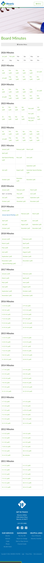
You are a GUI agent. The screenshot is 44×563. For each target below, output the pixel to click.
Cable (7, 541)
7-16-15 (4, 350)
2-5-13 (25, 401)
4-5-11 (25, 470)
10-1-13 (25, 419)
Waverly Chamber (36, 538)
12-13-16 (26, 327)
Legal (23, 554)
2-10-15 (25, 337)
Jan (3, 56)
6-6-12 (25, 442)
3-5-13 (4, 406)
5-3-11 (4, 474)
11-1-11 (4, 487)
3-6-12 (4, 438)
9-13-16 (4, 323)
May (29, 108)
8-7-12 (25, 446)
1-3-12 (4, 433)
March (28, 149)
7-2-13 (4, 414)
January (4, 149)
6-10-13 (25, 410)
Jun (38, 71)
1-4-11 (4, 465)
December (29, 179)
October (4, 179)
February (18, 149)
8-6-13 (25, 414)
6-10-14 (25, 378)
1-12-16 (4, 305)
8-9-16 (25, 318)
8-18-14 (25, 382)
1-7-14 (4, 369)
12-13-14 (26, 391)
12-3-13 (25, 423)
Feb (10, 56)
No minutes (26, 455)
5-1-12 (4, 442)
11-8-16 (4, 327)
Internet (7, 538)
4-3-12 (25, 438)
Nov (29, 113)
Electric (8, 536)
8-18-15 (25, 350)
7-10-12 (4, 446)
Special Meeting (7, 263)
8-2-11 (25, 478)
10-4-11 (25, 483)
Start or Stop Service (22, 541)
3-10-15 (4, 342)
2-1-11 (25, 465)
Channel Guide (22, 544)
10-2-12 (25, 451)
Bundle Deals (8, 546)
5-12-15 (4, 346)
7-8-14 (4, 382)
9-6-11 (4, 483)
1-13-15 (4, 337)
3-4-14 (4, 374)
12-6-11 (25, 487)
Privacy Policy (29, 554)
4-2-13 (25, 406)
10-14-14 (26, 387)
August (18, 170)
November (19, 201)
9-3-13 (4, 419)
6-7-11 (25, 474)
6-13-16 (25, 314)
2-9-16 (25, 305)
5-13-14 (4, 378)
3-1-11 (4, 470)
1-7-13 (4, 401)
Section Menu (22, 44)
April (3, 153)
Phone (8, 544)
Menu (38, 4)
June (28, 157)
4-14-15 (25, 342)
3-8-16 (4, 310)
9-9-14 (4, 387)
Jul (3, 78)
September (29, 166)
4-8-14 (25, 374)
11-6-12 (4, 455)
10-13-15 (26, 355)
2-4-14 (25, 369)
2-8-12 (25, 433)
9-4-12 (4, 451)
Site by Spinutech (38, 554)
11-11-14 (5, 391)
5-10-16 (4, 314)
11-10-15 (5, 359)
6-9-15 (25, 346)
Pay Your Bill (22, 536)
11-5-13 (4, 423)
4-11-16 (25, 310)
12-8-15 (25, 359)
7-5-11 (4, 478)
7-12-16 (4, 318)
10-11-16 (26, 323)
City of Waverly (36, 536)
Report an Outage (22, 538)
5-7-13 (4, 410)
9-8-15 (4, 355)
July (3, 170)
